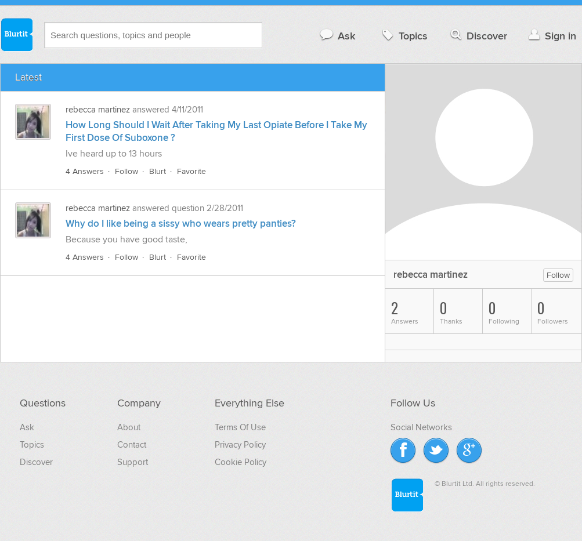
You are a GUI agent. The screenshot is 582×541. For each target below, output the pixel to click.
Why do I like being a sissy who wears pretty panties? (181, 224)
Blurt (157, 171)
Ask (337, 35)
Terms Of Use (240, 427)
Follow (126, 171)
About (128, 427)
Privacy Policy (240, 445)
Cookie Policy (240, 462)
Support (132, 462)
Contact (131, 445)
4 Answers (85, 171)
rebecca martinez (98, 109)
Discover (478, 35)
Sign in (551, 35)
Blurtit (16, 34)
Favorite (191, 171)
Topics (403, 35)
